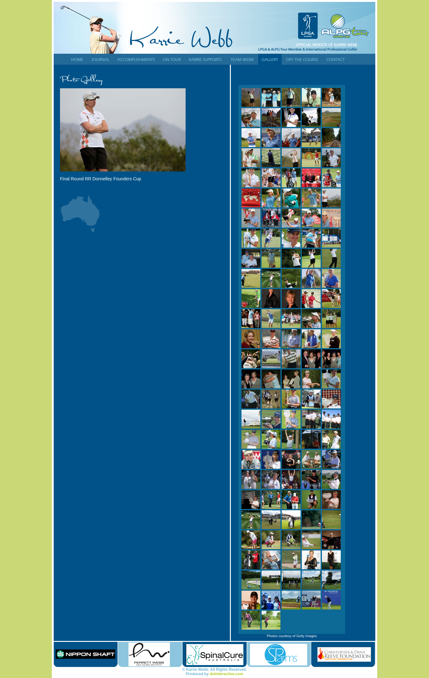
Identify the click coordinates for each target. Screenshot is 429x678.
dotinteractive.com (226, 674)
